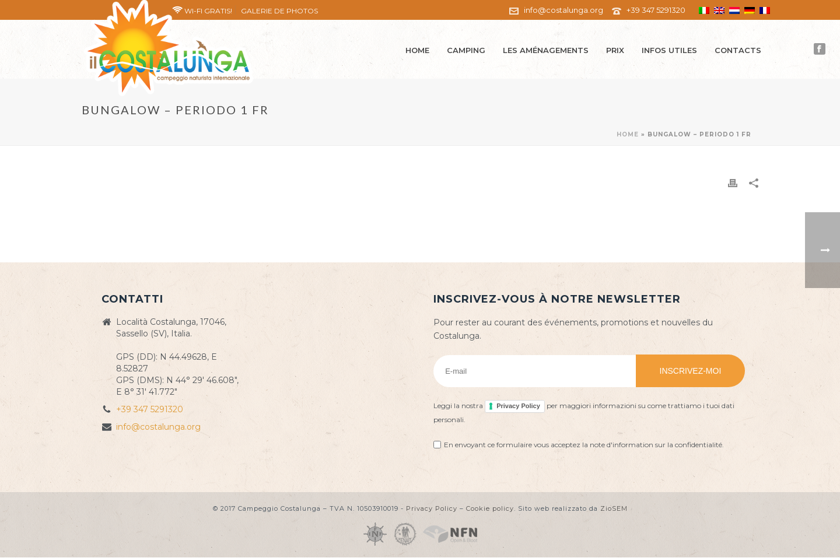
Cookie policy (490, 508)
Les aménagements (546, 50)
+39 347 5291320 (655, 10)
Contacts (738, 50)
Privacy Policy (518, 405)
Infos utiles (669, 50)
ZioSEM (614, 508)
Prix (615, 50)
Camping (466, 50)
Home (417, 50)
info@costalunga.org (563, 10)
